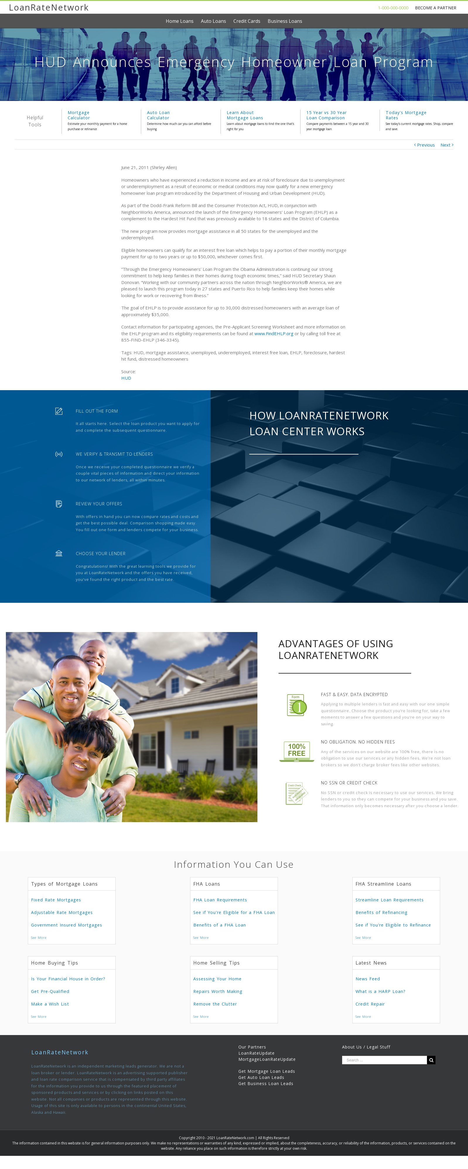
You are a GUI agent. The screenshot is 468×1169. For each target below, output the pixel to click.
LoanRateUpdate (256, 1053)
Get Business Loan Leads (265, 1083)
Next (445, 145)
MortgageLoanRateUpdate (267, 1059)
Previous (426, 145)
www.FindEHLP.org (274, 333)
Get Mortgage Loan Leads (266, 1071)
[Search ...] (384, 1060)
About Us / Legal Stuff (366, 1047)
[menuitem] (183, 21)
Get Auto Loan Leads (261, 1077)
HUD (126, 378)
